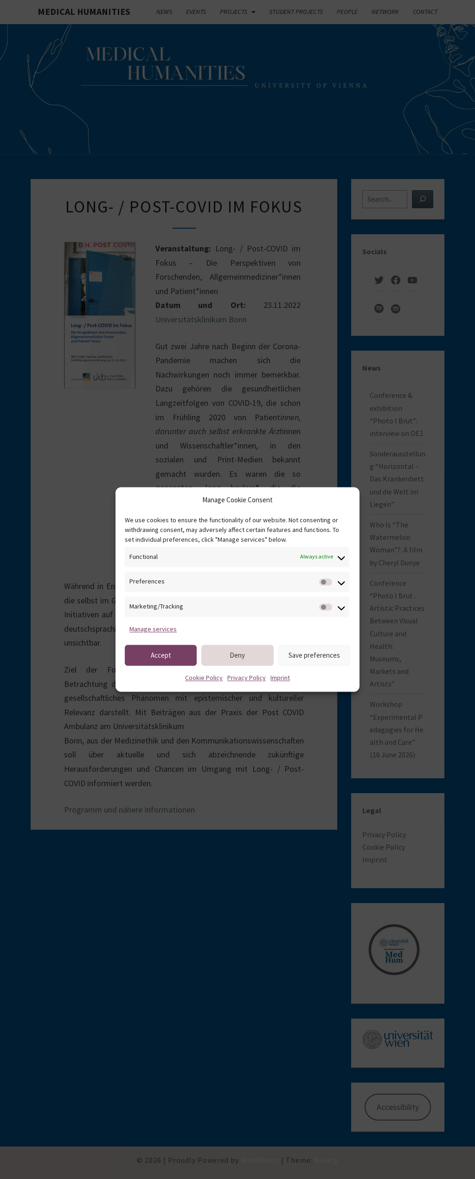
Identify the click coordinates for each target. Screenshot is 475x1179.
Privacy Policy (246, 678)
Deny (237, 655)
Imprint (280, 678)
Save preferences (314, 655)
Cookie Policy (204, 678)
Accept (161, 655)
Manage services (153, 629)
